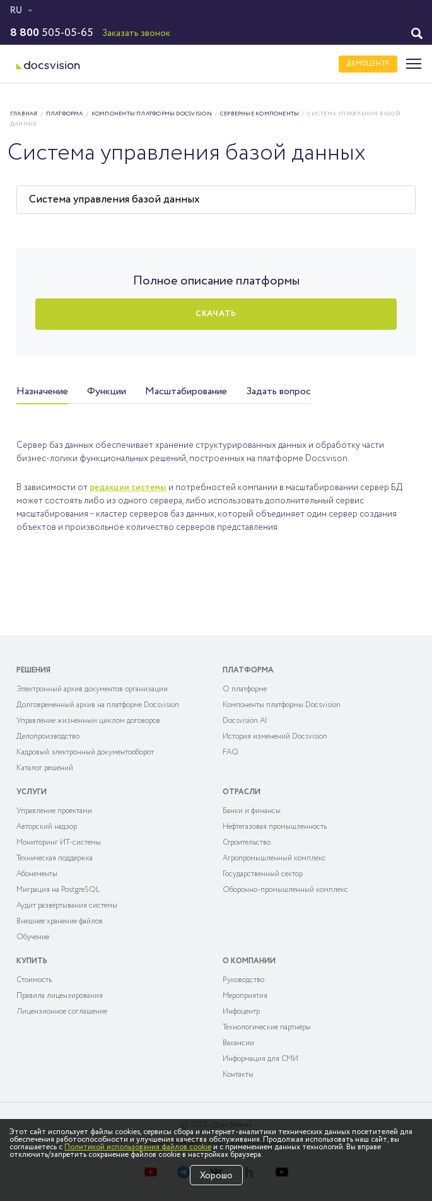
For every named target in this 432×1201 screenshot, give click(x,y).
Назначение (42, 391)
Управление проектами (54, 811)
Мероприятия (245, 995)
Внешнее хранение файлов (59, 921)
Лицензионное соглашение (61, 1011)
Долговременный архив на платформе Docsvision (97, 705)
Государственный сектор (263, 874)
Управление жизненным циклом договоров (88, 720)
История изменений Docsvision (275, 736)
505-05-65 (51, 33)
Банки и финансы (252, 811)
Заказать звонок (136, 33)
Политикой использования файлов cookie (137, 1147)
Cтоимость (34, 980)
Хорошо (216, 1175)
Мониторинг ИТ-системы (58, 842)
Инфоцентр (241, 1011)
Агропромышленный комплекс (274, 858)
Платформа (64, 114)
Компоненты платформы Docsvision (151, 114)
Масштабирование (186, 391)
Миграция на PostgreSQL (58, 889)
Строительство (247, 842)
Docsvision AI (245, 720)
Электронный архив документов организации (92, 689)
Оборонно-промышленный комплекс (285, 889)
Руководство (243, 980)
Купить (31, 961)
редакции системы (128, 487)
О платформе (245, 689)
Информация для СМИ (260, 1058)
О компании (249, 961)
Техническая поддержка (54, 858)
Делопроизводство (47, 736)
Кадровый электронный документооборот (85, 752)
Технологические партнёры (267, 1027)
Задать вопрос (278, 391)
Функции (106, 391)
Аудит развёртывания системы (66, 905)
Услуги (31, 792)
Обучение (32, 937)
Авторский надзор (46, 826)
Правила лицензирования (59, 995)
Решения (33, 670)
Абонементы (36, 874)
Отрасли (241, 792)
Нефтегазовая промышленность (275, 826)
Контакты (238, 1074)
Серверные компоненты (260, 114)
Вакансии (238, 1043)
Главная (24, 114)
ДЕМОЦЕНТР (368, 64)
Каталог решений (44, 768)
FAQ (230, 752)
